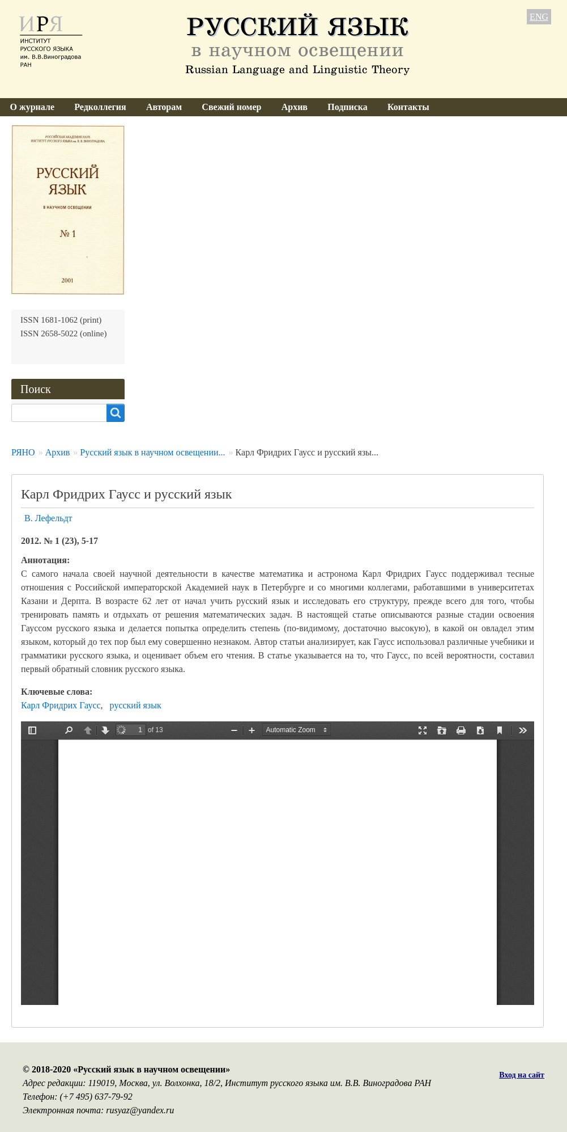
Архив (295, 107)
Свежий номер (231, 107)
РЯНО (23, 452)
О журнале (32, 107)
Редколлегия (100, 107)
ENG (539, 17)
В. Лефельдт (48, 518)
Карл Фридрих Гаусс (61, 705)
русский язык (135, 705)
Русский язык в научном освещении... (152, 452)
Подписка (347, 107)
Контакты (408, 107)
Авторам (164, 107)
